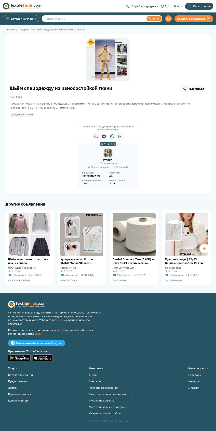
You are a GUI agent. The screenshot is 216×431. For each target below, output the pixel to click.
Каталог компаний (21, 19)
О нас (93, 375)
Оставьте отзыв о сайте (104, 413)
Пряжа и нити (119, 280)
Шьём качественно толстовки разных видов (28, 261)
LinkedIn (193, 387)
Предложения (17, 381)
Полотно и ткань (68, 280)
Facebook (194, 375)
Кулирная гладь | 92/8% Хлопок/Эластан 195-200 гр (184, 261)
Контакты (95, 381)
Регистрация (199, 6)
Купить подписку (19, 394)
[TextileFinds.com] (22, 6)
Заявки (13, 387)
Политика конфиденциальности (110, 394)
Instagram (194, 381)
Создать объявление (194, 19)
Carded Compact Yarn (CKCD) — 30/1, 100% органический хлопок (133, 261)
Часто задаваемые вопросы (108, 407)
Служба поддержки (142, 6)
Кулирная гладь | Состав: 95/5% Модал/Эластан (77, 261)
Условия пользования (103, 387)
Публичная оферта (101, 400)
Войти (178, 6)
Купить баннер (18, 400)
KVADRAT (108, 159)
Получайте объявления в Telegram (36, 343)
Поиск (154, 18)
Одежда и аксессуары (22, 115)
